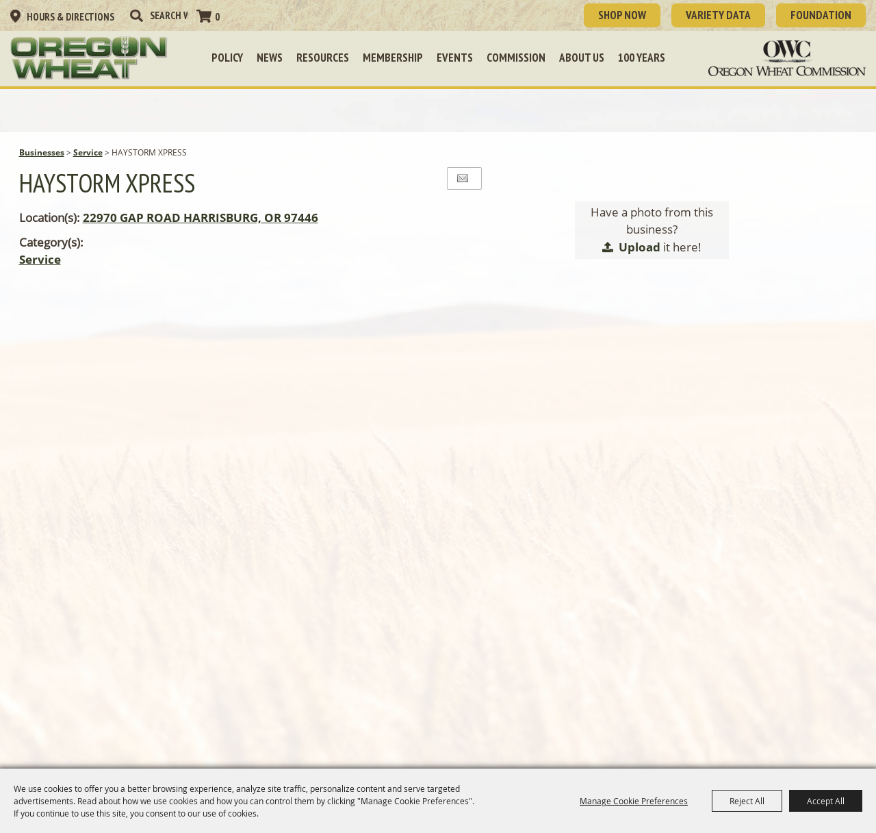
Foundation (820, 15)
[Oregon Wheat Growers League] (89, 58)
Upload (639, 247)
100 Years (641, 57)
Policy (227, 57)
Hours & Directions (70, 16)
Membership (393, 57)
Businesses (41, 152)
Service (88, 152)
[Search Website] (168, 15)
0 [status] (217, 16)
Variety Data (718, 15)
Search (136, 16)
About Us (581, 57)
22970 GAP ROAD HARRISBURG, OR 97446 (200, 217)
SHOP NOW (622, 15)
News (270, 57)
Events (455, 57)
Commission (516, 57)
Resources (322, 57)
